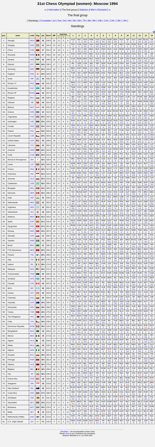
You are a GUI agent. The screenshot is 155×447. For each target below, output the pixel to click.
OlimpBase (64, 432)
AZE (32, 121)
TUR (32, 312)
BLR (32, 107)
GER (32, 69)
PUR (32, 379)
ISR (32, 79)
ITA (32, 260)
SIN (32, 383)
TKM (32, 274)
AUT (32, 293)
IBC (32, 288)
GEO (32, 41)
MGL (32, 188)
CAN (32, 283)
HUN (32, 45)
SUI (32, 212)
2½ (97, 42)
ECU (32, 355)
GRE (32, 112)
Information (54, 10)
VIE (32, 102)
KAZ (32, 88)
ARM (32, 150)
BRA (32, 245)
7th (85, 20)
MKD (32, 250)
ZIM (32, 398)
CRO (32, 126)
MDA (32, 217)
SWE (32, 241)
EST (32, 64)
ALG (32, 341)
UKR (32, 60)
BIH (32, 160)
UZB (32, 183)
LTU (32, 145)
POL (32, 131)
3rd (65, 20)
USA (32, 141)
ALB (32, 364)
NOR (32, 231)
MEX (32, 336)
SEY (32, 402)
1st (54, 20)
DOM (32, 326)
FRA (32, 169)
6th (80, 20)
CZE (32, 136)
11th (106, 20)
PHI (32, 317)
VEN (32, 307)
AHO (32, 417)
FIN (32, 255)
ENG (32, 74)
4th (70, 20)
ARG (32, 207)
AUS (32, 302)
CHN (32, 50)
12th (112, 20)
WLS (32, 345)
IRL (32, 264)
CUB (32, 155)
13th (118, 20)
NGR (32, 350)
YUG (32, 117)
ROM (32, 55)
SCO (32, 279)
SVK (32, 236)
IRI (32, 374)
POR (32, 360)
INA (32, 174)
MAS (32, 269)
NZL (32, 388)
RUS (32, 83)
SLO (32, 179)
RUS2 (32, 93)
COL (32, 298)
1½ (85, 42)
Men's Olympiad (99, 10)
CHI (32, 322)
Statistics (83, 10)
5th (75, 20)
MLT (32, 412)
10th (100, 20)
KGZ (32, 226)
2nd (59, 20)
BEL (32, 369)
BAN (32, 331)
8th (90, 20)
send (67, 434)
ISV (32, 422)
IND (32, 198)
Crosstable (45, 20)
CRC (32, 393)
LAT (32, 164)
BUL (32, 98)
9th (94, 20)
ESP (32, 221)
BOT (32, 407)
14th (124, 20)
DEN (32, 193)
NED (32, 202)
